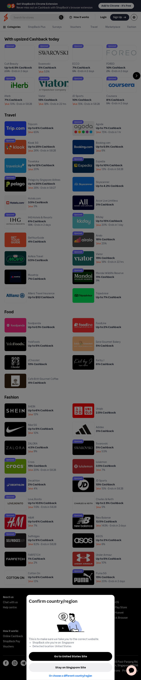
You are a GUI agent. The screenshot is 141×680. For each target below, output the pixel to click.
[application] (131, 670)
